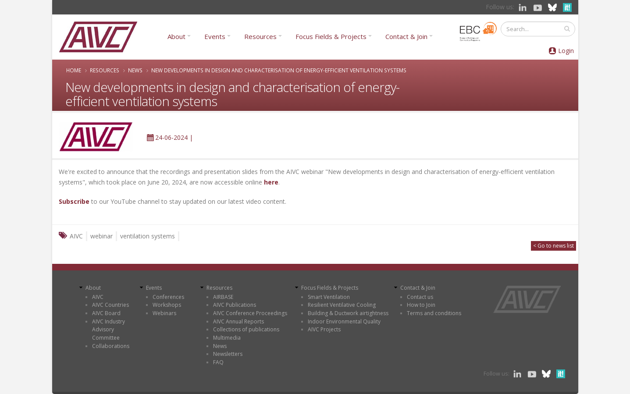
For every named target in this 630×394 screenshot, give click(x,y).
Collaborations (110, 346)
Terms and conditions (434, 313)
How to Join (421, 305)
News (135, 70)
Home (73, 70)
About (176, 36)
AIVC (97, 297)
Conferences (168, 297)
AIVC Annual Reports (238, 321)
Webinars (164, 313)
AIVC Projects (324, 329)
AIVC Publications (234, 305)
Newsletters (227, 354)
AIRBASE (223, 297)
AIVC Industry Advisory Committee (108, 329)
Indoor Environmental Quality (344, 321)
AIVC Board (106, 313)
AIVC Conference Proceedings (250, 313)
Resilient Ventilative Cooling (342, 305)
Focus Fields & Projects (331, 36)
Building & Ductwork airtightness (348, 313)
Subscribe (74, 201)
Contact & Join (406, 36)
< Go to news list (553, 245)
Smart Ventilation (329, 297)
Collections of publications (246, 329)
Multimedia (227, 337)
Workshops (167, 305)
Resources (260, 36)
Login (566, 50)
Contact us (420, 297)
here (271, 182)
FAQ (218, 362)
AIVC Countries (110, 305)
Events (214, 36)
